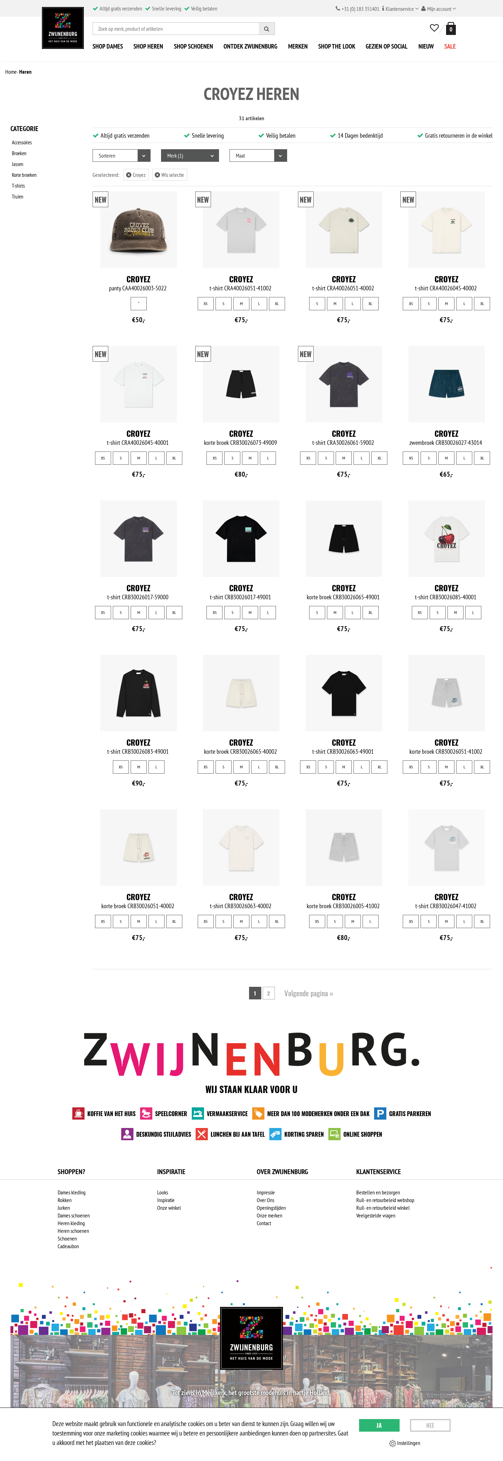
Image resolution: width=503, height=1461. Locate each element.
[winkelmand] (449, 28)
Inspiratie (166, 1199)
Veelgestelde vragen (375, 1215)
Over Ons (265, 1199)
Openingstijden (271, 1207)
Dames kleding (72, 1192)
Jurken (64, 1207)
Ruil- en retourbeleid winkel (383, 1207)
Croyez (136, 174)
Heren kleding (71, 1223)
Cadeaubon (68, 1246)
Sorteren (107, 155)
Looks (162, 1192)
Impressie (266, 1192)
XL (277, 303)
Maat (240, 155)
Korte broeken (23, 168)
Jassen (16, 159)
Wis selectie (169, 174)
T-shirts (17, 177)
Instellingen (404, 1443)
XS (205, 303)
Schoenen (67, 1238)
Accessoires (21, 141)
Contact (264, 1223)
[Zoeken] (267, 28)
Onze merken (269, 1215)
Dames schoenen (74, 1215)
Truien (16, 186)
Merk (175, 155)
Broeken (18, 150)
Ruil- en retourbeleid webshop (385, 1199)
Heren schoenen (73, 1230)
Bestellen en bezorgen (378, 1192)
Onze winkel (169, 1207)
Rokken (65, 1199)
